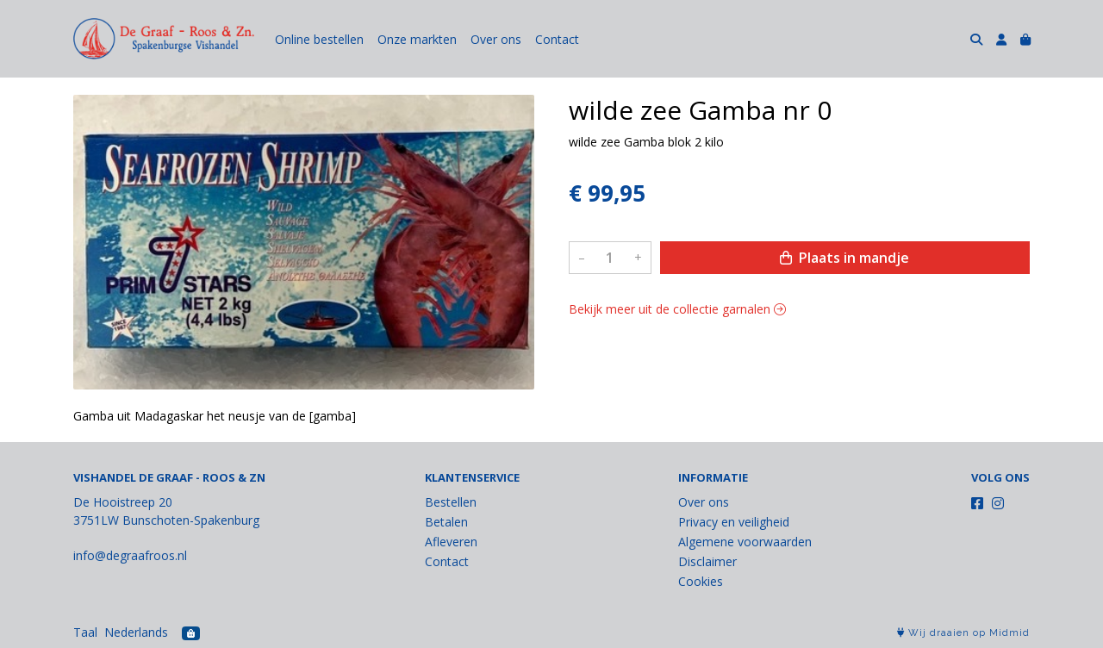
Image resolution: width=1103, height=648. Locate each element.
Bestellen (451, 502)
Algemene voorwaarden (745, 541)
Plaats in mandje (844, 257)
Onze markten (417, 39)
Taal (85, 632)
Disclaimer (707, 561)
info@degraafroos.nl (130, 555)
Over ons (495, 39)
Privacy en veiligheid (733, 522)
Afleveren (451, 541)
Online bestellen (319, 39)
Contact (557, 39)
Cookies (700, 581)
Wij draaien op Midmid (963, 633)
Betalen (446, 522)
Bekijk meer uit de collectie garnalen (677, 309)
